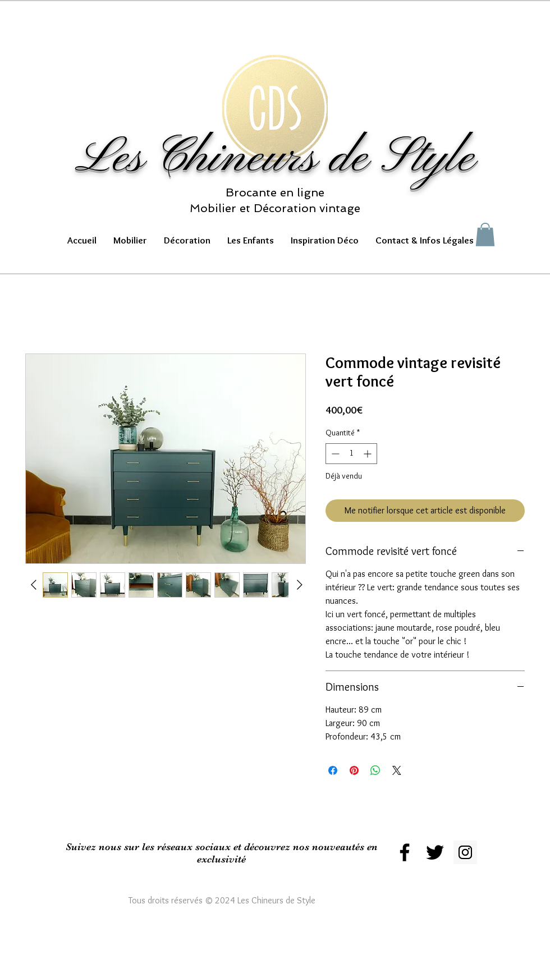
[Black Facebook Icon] (404, 852)
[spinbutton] (351, 453)
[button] (130, 240)
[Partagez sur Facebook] (333, 770)
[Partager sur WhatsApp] (375, 770)
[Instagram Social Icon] (465, 852)
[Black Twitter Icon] (435, 852)
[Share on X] (397, 770)
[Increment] (368, 453)
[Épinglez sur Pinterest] (354, 770)
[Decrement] (334, 453)
